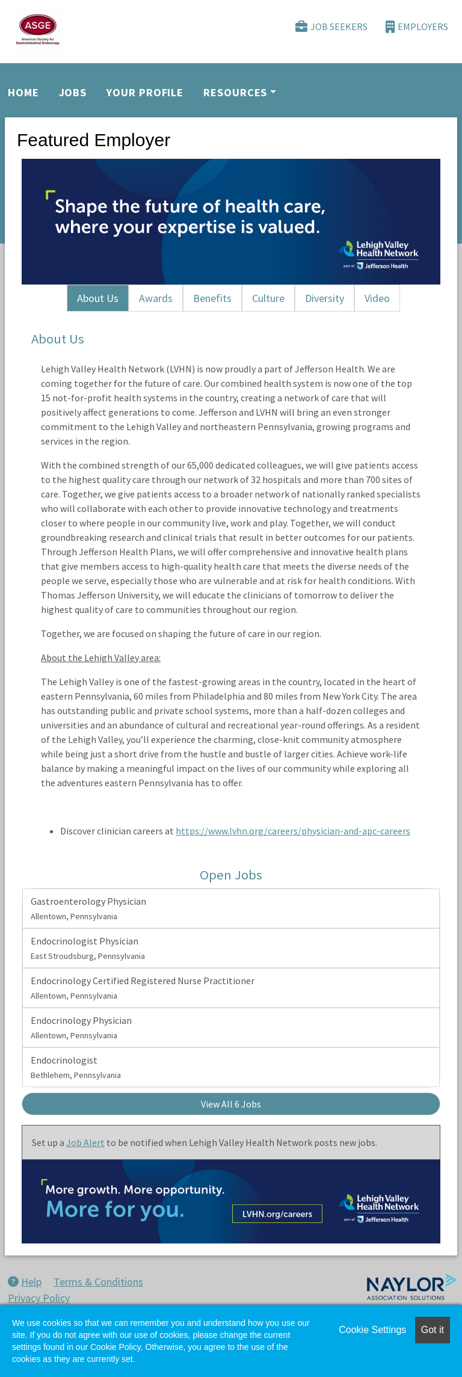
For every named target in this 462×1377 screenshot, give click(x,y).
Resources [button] (235, 92)
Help (25, 1282)
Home (23, 92)
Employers (417, 26)
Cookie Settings (372, 1330)
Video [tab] (377, 298)
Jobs (73, 92)
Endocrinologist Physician (88, 948)
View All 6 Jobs (231, 1104)
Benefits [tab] (212, 298)
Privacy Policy (39, 1298)
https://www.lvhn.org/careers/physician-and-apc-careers (293, 831)
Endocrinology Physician (81, 1027)
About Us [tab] (98, 298)
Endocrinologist (76, 1067)
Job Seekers (331, 26)
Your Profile (144, 92)
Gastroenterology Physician (88, 908)
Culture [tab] (268, 298)
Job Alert (85, 1142)
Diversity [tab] (324, 298)
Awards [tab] (156, 298)
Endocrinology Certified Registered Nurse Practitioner (142, 988)
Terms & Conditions (98, 1282)
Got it (432, 1330)
